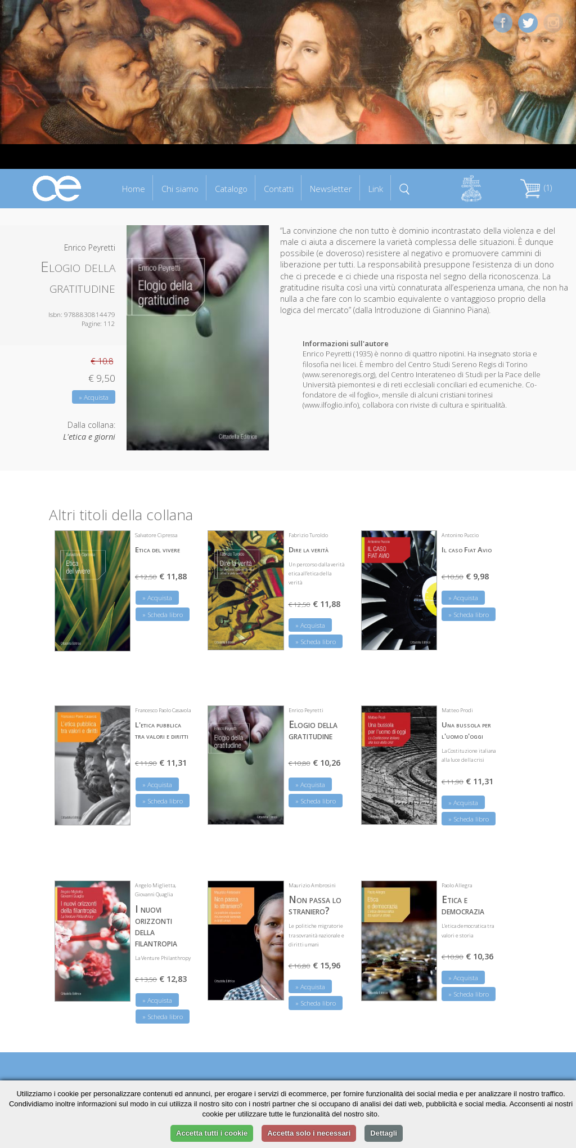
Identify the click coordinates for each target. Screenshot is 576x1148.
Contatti (279, 188)
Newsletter (331, 188)
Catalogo (231, 188)
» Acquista (94, 397)
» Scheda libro (162, 614)
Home (133, 188)
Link (375, 188)
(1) (536, 187)
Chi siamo (180, 188)
